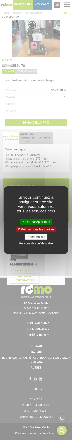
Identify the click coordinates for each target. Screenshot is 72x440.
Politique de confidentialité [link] (36, 243)
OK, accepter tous (36, 221)
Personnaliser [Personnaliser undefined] (36, 236)
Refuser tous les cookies (36, 229)
